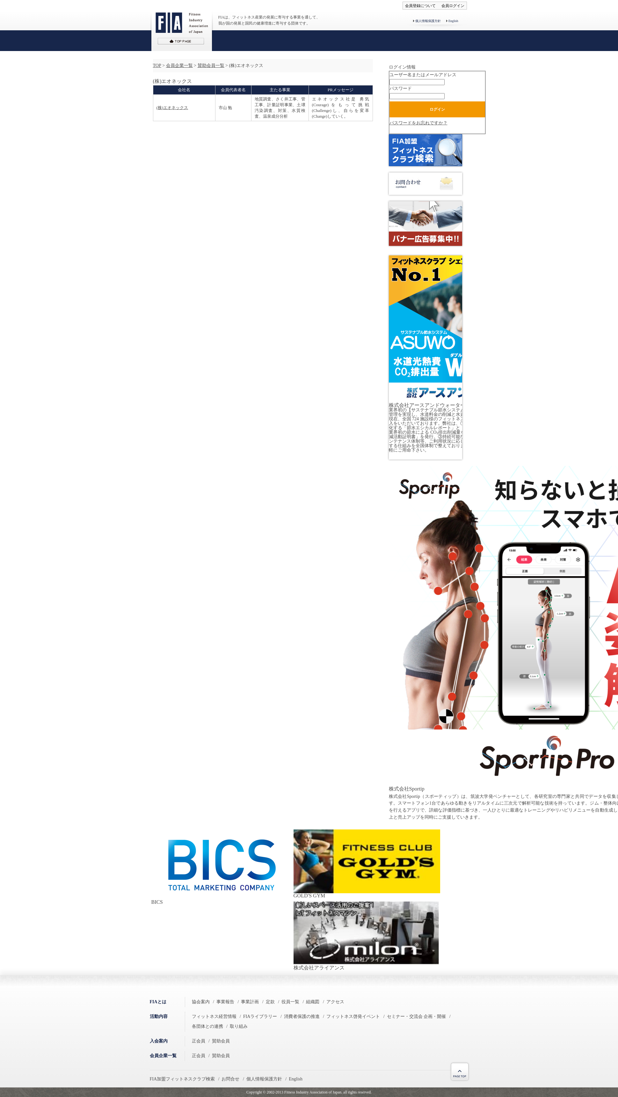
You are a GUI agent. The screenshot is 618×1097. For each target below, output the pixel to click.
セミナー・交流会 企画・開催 (416, 1016)
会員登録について (420, 6)
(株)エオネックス (172, 107)
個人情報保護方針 (428, 21)
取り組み (239, 1026)
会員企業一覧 (179, 65)
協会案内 (201, 1001)
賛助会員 (221, 1041)
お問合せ (230, 1079)
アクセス (335, 1001)
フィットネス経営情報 (214, 1016)
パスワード (400, 88)
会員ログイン (452, 6)
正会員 (198, 1041)
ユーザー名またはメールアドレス (422, 74)
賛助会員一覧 (211, 65)
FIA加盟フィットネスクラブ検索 (182, 1079)
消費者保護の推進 (302, 1016)
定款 (270, 1001)
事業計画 (250, 1001)
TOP (157, 65)
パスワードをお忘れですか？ (418, 123)
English (453, 21)
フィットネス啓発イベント (353, 1016)
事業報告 (225, 1001)
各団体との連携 (207, 1026)
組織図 (312, 1001)
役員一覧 (290, 1001)
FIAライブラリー (260, 1016)
